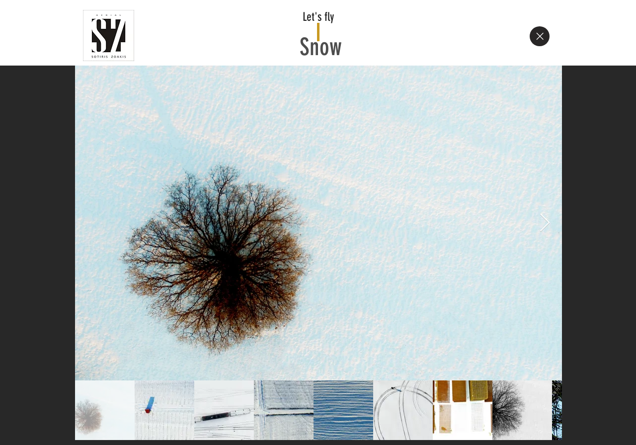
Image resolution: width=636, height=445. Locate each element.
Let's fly (318, 17)
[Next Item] (545, 223)
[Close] (540, 36)
